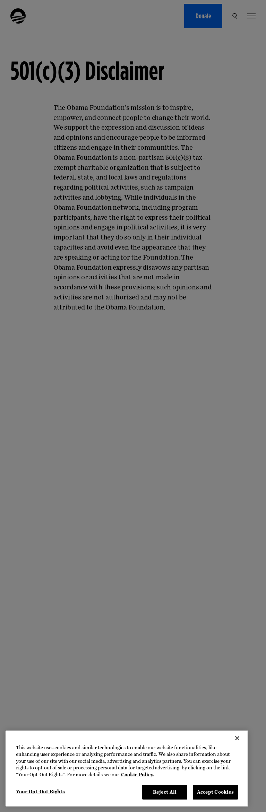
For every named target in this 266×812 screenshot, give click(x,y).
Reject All (165, 792)
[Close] (237, 738)
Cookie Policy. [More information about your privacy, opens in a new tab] (137, 774)
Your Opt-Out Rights (40, 791)
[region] (127, 768)
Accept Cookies (215, 792)
